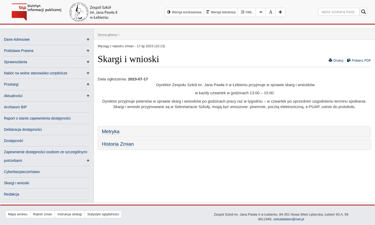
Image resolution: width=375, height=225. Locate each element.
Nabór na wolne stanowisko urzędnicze (35, 73)
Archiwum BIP (15, 107)
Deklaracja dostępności (23, 129)
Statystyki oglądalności (103, 214)
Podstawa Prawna (18, 51)
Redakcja (11, 194)
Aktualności (13, 96)
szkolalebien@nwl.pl (288, 219)
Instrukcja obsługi (69, 214)
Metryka (111, 131)
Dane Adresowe (17, 39)
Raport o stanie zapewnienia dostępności (37, 118)
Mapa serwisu (17, 214)
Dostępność (13, 141)
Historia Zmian (118, 144)
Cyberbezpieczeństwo (22, 172)
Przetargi (11, 84)
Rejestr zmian (42, 214)
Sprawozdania (15, 62)
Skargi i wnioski (16, 183)
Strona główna (107, 34)
